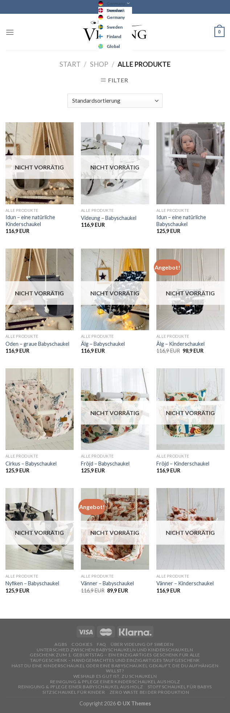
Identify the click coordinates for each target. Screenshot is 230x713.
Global (113, 46)
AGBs (60, 644)
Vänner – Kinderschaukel (185, 583)
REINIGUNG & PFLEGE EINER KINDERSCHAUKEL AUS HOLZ (115, 681)
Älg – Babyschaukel (103, 344)
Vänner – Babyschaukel (107, 583)
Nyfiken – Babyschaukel (32, 583)
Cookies (81, 644)
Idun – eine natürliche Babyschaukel (181, 220)
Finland (114, 36)
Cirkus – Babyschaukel (31, 463)
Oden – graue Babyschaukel (37, 344)
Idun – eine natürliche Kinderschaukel (30, 220)
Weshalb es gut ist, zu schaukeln (115, 676)
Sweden (115, 27)
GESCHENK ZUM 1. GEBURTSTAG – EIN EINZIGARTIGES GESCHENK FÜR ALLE (115, 654)
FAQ (101, 644)
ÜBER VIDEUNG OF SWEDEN (142, 644)
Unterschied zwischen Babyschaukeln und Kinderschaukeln (115, 649)
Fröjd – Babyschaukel (105, 463)
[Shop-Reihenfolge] (114, 101)
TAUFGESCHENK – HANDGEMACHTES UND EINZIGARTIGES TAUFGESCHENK (115, 660)
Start (70, 64)
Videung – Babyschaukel (108, 218)
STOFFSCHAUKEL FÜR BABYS (180, 686)
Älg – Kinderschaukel (180, 344)
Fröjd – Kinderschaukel (182, 463)
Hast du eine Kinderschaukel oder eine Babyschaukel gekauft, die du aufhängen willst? (115, 668)
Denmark (116, 10)
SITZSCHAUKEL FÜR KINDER (73, 692)
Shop (99, 64)
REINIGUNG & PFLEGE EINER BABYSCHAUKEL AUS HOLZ (80, 686)
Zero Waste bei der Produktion (149, 692)
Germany (116, 3)
